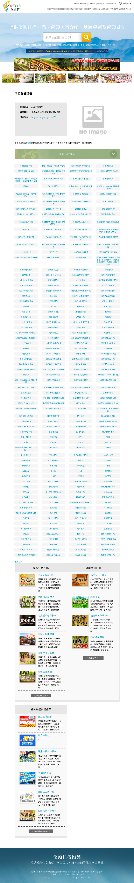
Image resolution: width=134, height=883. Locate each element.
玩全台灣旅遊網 (80, 3)
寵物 (54, 45)
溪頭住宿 (51, 8)
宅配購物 (114, 8)
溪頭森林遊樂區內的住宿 (95, 45)
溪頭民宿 (40, 45)
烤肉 (69, 45)
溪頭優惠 (87, 8)
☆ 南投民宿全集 (101, 51)
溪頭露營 (60, 8)
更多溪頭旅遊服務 (41, 831)
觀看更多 (18, 561)
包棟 (64, 45)
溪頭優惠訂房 (125, 8)
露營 (82, 45)
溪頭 (29, 142)
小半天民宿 (110, 45)
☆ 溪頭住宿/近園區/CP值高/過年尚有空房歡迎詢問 (47, 51)
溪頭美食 (78, 8)
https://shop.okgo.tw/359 (43, 117)
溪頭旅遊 (69, 8)
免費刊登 (91, 3)
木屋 (59, 45)
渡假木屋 (75, 45)
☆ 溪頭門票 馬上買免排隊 (82, 51)
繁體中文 (125, 3)
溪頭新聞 (96, 8)
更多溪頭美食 (93, 658)
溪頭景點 (105, 8)
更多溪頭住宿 (41, 695)
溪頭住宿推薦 (11, 6)
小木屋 (48, 45)
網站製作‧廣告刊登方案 (107, 3)
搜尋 (86, 37)
